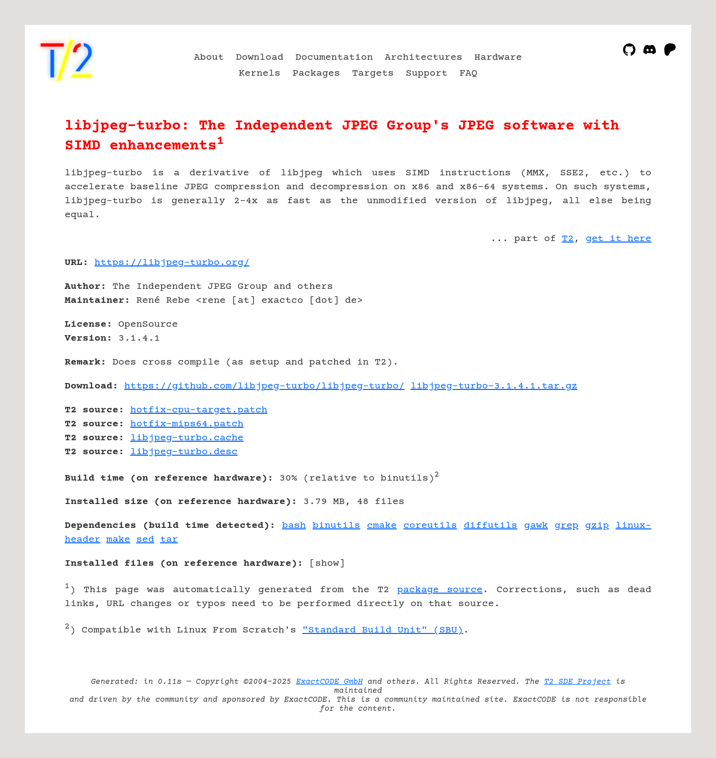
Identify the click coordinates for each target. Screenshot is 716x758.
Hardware (498, 57)
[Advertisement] (621, 320)
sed (145, 539)
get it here (618, 239)
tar (169, 539)
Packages (316, 73)
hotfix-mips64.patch (187, 424)
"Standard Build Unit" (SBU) (382, 630)
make (118, 539)
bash (294, 525)
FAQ (468, 73)
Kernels (259, 73)
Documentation (334, 57)
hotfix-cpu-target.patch (199, 410)
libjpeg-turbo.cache (187, 438)
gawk (536, 525)
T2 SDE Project (577, 681)
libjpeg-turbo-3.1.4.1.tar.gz (494, 386)
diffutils (491, 525)
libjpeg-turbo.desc (184, 452)
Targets (373, 73)
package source (440, 590)
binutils (336, 525)
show (327, 563)
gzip (597, 525)
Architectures (423, 57)
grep (566, 525)
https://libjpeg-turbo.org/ (172, 262)
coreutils (430, 525)
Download (259, 57)
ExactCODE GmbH (329, 681)
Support (427, 73)
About (209, 57)
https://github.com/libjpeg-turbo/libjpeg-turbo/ (264, 386)
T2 (568, 239)
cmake (382, 525)
